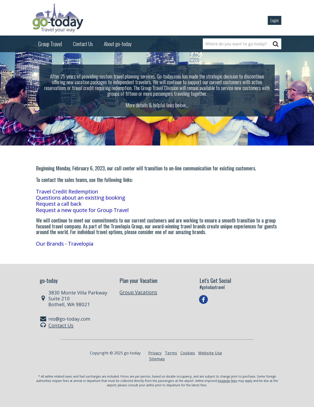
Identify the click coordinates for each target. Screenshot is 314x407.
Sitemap (157, 358)
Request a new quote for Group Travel (82, 210)
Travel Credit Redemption (67, 191)
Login (274, 20)
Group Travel (50, 43)
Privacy (155, 353)
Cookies (187, 353)
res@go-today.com (69, 318)
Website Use (210, 353)
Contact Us (60, 325)
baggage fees (227, 381)
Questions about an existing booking (80, 197)
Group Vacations (138, 292)
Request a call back (59, 203)
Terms (171, 353)
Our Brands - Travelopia (64, 243)
